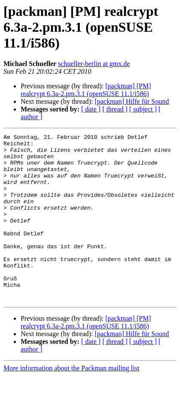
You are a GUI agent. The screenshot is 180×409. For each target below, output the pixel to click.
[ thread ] (115, 109)
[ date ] (91, 109)
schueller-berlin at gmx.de (94, 63)
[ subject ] (143, 109)
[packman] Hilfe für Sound (132, 101)
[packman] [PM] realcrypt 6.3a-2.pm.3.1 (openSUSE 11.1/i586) (86, 89)
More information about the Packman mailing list (71, 401)
